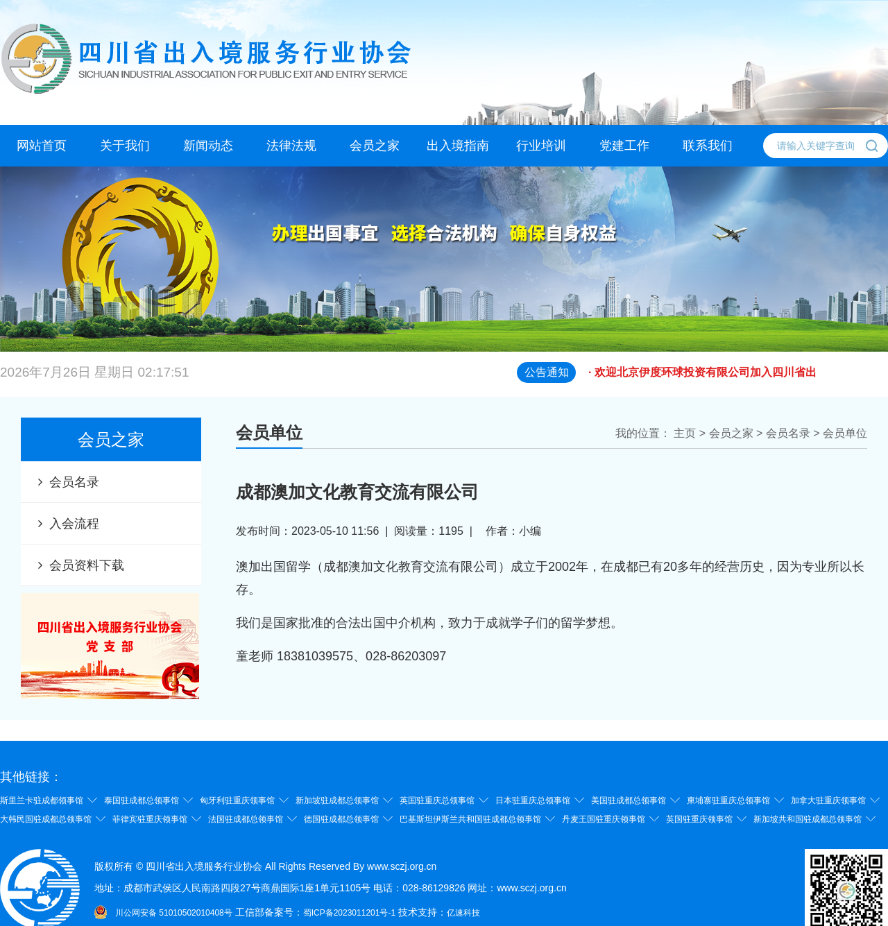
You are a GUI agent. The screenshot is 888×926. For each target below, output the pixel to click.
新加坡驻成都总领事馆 (337, 800)
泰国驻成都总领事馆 (141, 800)
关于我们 (125, 146)
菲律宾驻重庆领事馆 (149, 819)
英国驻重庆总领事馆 (437, 800)
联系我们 (708, 146)
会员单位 (845, 433)
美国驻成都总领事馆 (628, 800)
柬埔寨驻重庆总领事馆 (728, 800)
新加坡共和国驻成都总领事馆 (807, 819)
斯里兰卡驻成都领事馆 (41, 800)
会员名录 (74, 482)
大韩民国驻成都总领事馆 (46, 819)
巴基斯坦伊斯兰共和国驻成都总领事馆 (470, 819)
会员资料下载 (86, 565)
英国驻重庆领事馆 (699, 819)
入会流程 (74, 524)
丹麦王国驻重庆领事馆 (603, 819)
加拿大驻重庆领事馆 (828, 800)
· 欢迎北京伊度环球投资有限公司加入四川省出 (738, 379)
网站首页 (42, 146)
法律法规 (291, 146)
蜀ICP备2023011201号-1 (349, 913)
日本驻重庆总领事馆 (532, 800)
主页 (685, 433)
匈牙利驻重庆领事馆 (237, 800)
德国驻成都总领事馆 (341, 819)
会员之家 (375, 146)
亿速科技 (463, 913)
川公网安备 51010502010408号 (173, 913)
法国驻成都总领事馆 (245, 819)
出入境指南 (458, 146)
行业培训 (541, 146)
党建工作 (624, 146)
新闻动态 (208, 146)
